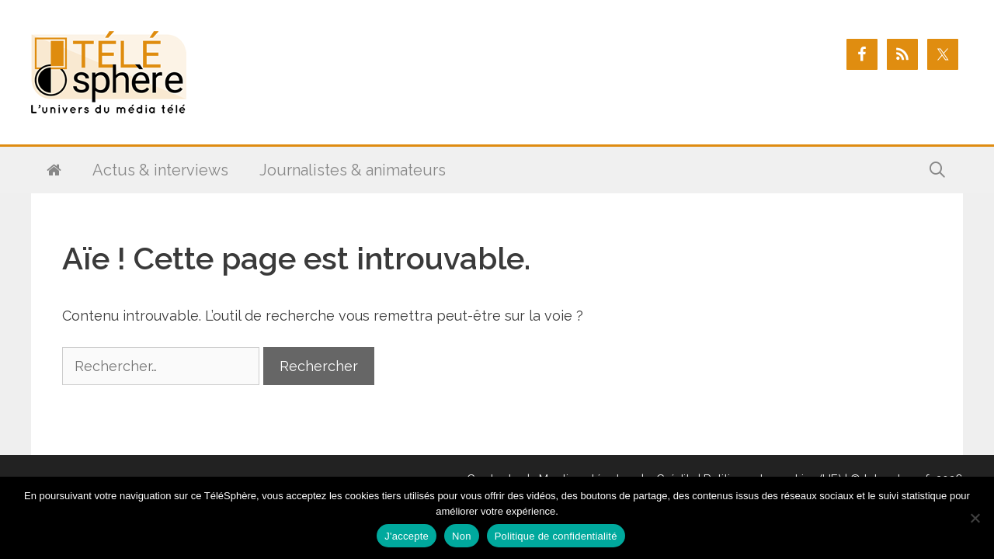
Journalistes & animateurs (352, 170)
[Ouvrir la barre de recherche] (937, 170)
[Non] (974, 518)
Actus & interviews (160, 170)
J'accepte (406, 536)
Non (461, 536)
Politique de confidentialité (556, 536)
